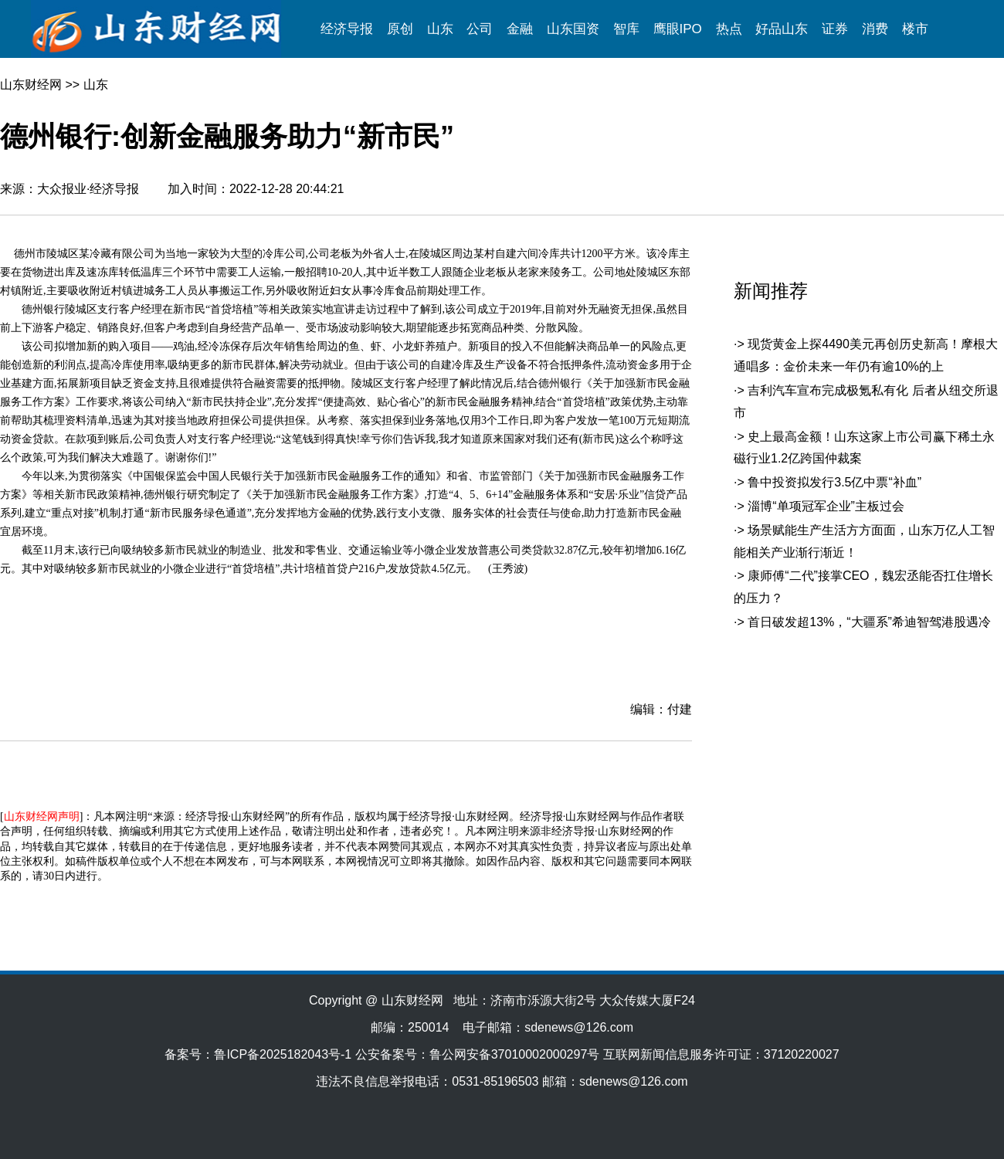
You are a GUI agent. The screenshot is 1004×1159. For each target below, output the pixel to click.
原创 (400, 29)
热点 (729, 29)
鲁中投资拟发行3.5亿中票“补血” (834, 482)
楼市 (915, 29)
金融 (520, 29)
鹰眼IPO (677, 29)
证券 (835, 29)
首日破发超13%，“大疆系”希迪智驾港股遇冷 (869, 622)
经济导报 (347, 29)
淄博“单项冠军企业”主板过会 (826, 506)
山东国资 (573, 29)
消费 (875, 29)
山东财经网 (31, 84)
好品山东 (781, 29)
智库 (626, 29)
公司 (479, 29)
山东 (440, 29)
